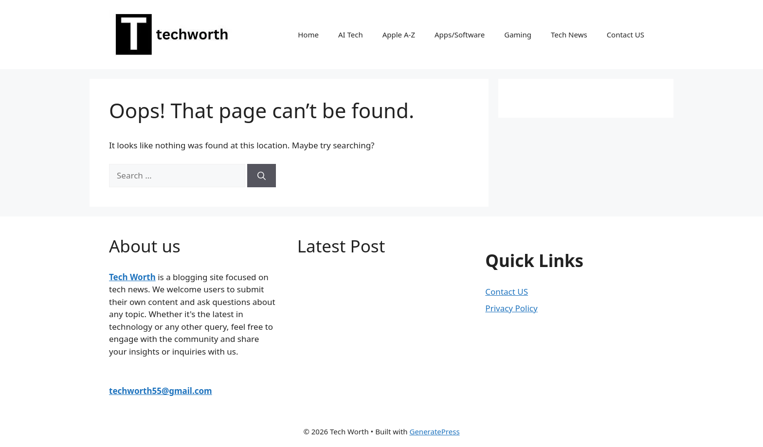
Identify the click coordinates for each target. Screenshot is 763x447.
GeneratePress (434, 431)
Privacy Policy (511, 308)
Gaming (517, 34)
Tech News (569, 34)
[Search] (261, 175)
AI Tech (350, 34)
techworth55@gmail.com (160, 390)
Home (308, 34)
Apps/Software (460, 34)
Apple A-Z (398, 34)
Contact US (625, 34)
